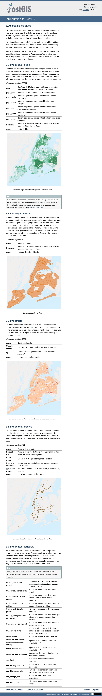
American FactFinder (36, 208)
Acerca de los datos (34, 690)
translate (86, 10)
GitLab (93, 7)
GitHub (86, 7)
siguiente (95, 690)
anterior (86, 690)
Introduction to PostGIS (21, 19)
